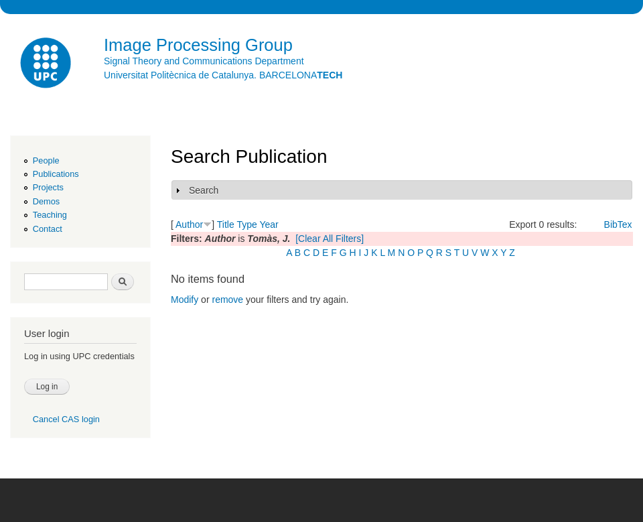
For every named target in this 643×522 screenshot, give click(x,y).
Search (203, 190)
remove (227, 299)
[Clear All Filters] (329, 238)
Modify (184, 299)
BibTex (618, 224)
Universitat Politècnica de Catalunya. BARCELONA (223, 75)
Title (225, 224)
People (46, 160)
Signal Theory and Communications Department (204, 61)
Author (189, 224)
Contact (47, 229)
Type (246, 224)
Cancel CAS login (66, 419)
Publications (56, 174)
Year (268, 224)
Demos (46, 201)
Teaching (50, 215)
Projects (48, 187)
